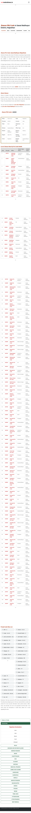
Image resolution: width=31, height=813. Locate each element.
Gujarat (25, 30)
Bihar (15, 753)
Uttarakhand (15, 796)
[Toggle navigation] (28, 2)
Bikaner (15, 736)
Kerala (15, 777)
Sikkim (15, 791)
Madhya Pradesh (15, 780)
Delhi (8, 30)
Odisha (15, 785)
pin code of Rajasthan (19, 104)
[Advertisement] (15, 14)
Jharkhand (15, 772)
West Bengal (15, 802)
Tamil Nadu (15, 793)
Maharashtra (19, 30)
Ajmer (15, 730)
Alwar (15, 733)
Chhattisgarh (15, 756)
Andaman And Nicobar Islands (15, 748)
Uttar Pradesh (15, 799)
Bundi (15, 739)
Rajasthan (3, 30)
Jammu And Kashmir (15, 769)
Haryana (15, 764)
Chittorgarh (15, 742)
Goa (29, 30)
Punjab (15, 788)
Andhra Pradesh (15, 750)
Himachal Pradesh (15, 767)
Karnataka (15, 775)
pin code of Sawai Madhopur (9, 106)
